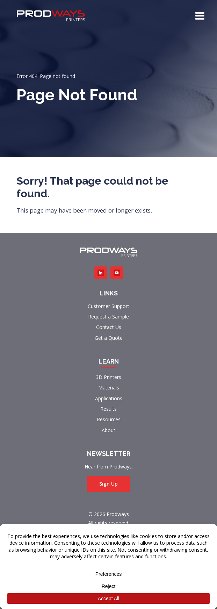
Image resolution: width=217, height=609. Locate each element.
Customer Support (108, 306)
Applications (108, 398)
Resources (109, 419)
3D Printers (108, 377)
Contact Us (108, 327)
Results (108, 409)
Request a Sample (108, 316)
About (108, 430)
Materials (108, 387)
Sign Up (108, 483)
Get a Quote (109, 338)
